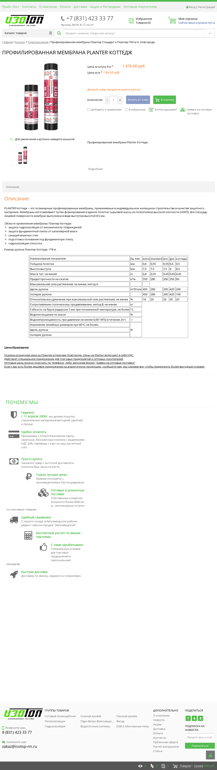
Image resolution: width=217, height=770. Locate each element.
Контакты (29, 7)
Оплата (65, 7)
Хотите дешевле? (163, 109)
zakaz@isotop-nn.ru (19, 746)
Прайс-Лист (10, 7)
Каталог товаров (28, 33)
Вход (192, 7)
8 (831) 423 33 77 (17, 732)
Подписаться (200, 746)
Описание (12, 187)
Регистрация (206, 7)
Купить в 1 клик (138, 99)
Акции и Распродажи (105, 7)
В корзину (164, 99)
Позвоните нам (13, 728)
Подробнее (95, 169)
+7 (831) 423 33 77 (89, 18)
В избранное (135, 109)
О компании (48, 7)
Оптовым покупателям (140, 7)
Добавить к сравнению (104, 109)
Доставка (80, 7)
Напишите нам (14, 742)
